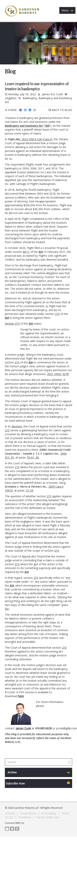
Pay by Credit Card (47, 817)
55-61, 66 (33, 457)
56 (6, 609)
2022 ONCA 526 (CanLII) (37, 139)
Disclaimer (25, 817)
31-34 (29, 490)
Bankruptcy (30, 98)
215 (57, 314)
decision (17, 426)
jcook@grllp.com (66, 728)
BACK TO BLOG (60, 110)
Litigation (11, 98)
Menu (67, 10)
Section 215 (12, 323)
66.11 (26, 252)
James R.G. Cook (52, 94)
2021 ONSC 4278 (58, 374)
